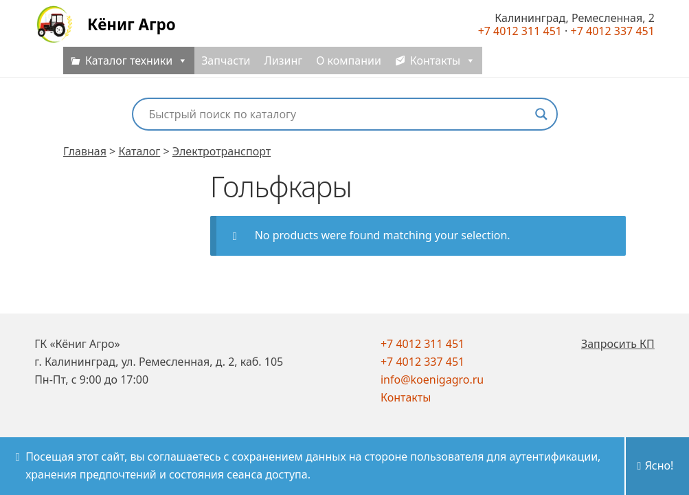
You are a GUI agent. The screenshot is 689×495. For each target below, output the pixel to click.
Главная (84, 151)
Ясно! (659, 465)
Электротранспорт (221, 151)
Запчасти (225, 68)
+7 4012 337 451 (422, 361)
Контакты (406, 397)
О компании (348, 68)
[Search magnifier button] (541, 114)
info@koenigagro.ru (432, 379)
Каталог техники (136, 68)
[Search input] (338, 114)
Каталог (139, 151)
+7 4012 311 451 (422, 343)
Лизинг (283, 68)
